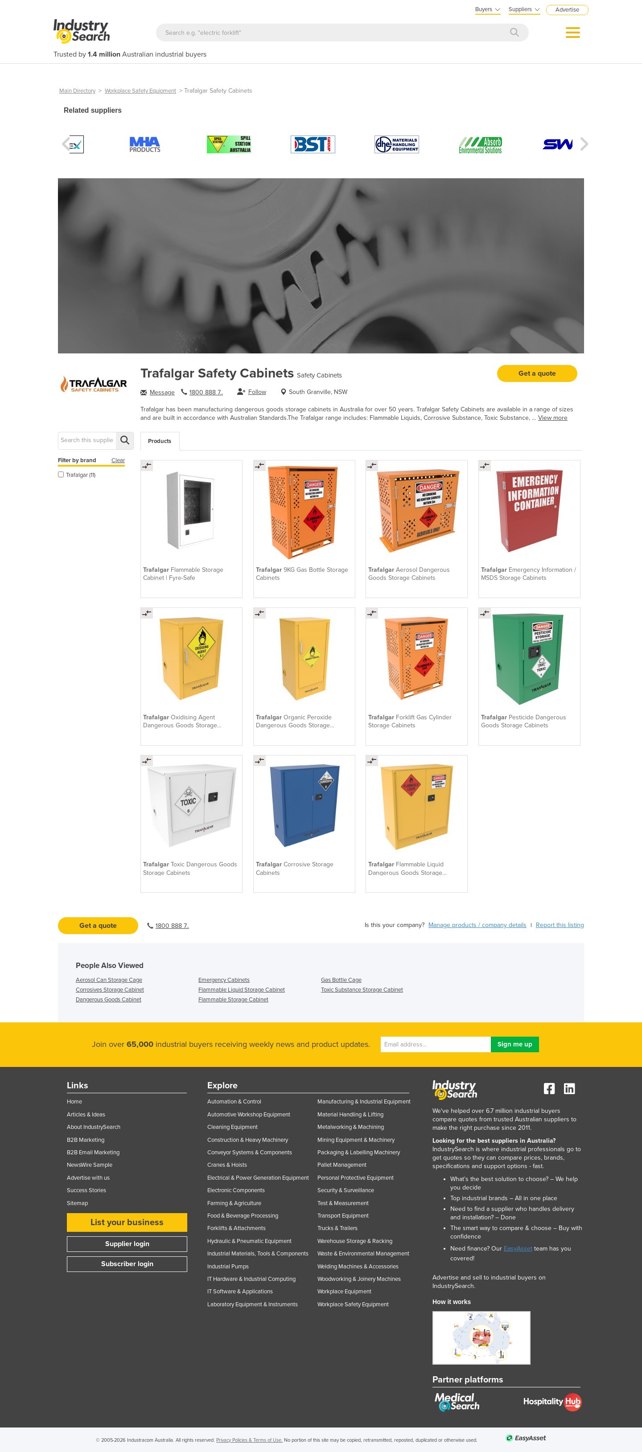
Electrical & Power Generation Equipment (258, 1177)
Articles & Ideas (86, 1114)
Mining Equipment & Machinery (356, 1140)
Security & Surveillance (345, 1190)
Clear (118, 460)
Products (159, 441)
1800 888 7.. (206, 392)
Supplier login (127, 1243)
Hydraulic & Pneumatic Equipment (249, 1241)
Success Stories (86, 1190)
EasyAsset (518, 1248)
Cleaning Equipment (232, 1127)
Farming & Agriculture (234, 1203)
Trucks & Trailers (337, 1228)
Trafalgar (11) (76, 475)
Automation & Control (234, 1101)
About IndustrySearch (93, 1127)
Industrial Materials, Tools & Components (258, 1253)
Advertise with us (88, 1177)
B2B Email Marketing (93, 1152)
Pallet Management (341, 1165)
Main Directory (77, 90)
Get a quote (537, 373)
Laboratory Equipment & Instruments (252, 1304)
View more (553, 418)
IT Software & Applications (240, 1291)
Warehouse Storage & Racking (354, 1241)
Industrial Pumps (228, 1266)
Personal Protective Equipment (355, 1177)
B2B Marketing (85, 1140)
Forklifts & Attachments (236, 1228)
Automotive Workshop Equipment (248, 1114)
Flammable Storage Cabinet (233, 999)
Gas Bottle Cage (341, 980)
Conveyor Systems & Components (249, 1152)
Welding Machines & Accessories (358, 1266)
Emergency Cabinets (224, 980)
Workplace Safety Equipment (140, 90)
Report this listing (560, 925)
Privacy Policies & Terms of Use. (249, 1440)
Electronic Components (236, 1190)
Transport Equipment (343, 1215)
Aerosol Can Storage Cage (109, 980)
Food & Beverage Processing (242, 1215)
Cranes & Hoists (227, 1165)
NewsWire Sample (89, 1165)
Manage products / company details (477, 925)
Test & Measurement (343, 1203)
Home (74, 1101)
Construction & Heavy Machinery (247, 1140)
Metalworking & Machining (350, 1127)
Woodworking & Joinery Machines (359, 1279)
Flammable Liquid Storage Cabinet (241, 989)
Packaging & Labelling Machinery (358, 1152)
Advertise (567, 9)
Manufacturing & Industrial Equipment (364, 1101)
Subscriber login (127, 1263)
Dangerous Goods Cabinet (108, 999)
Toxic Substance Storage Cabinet (362, 989)
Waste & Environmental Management (363, 1253)
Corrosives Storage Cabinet (110, 989)
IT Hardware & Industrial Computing (251, 1279)
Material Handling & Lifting (350, 1114)
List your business (127, 1222)
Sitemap (77, 1203)
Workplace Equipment (344, 1291)
